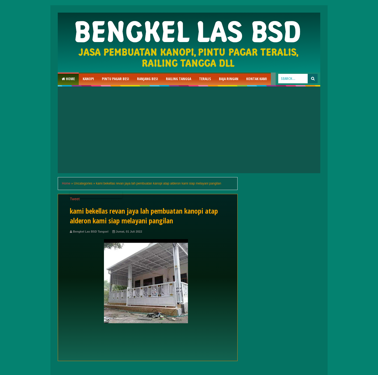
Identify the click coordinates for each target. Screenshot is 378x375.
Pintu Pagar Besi (115, 78)
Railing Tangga (178, 78)
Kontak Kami (256, 78)
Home (68, 78)
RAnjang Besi (147, 78)
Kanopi (88, 78)
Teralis (205, 78)
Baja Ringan (228, 78)
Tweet (75, 199)
